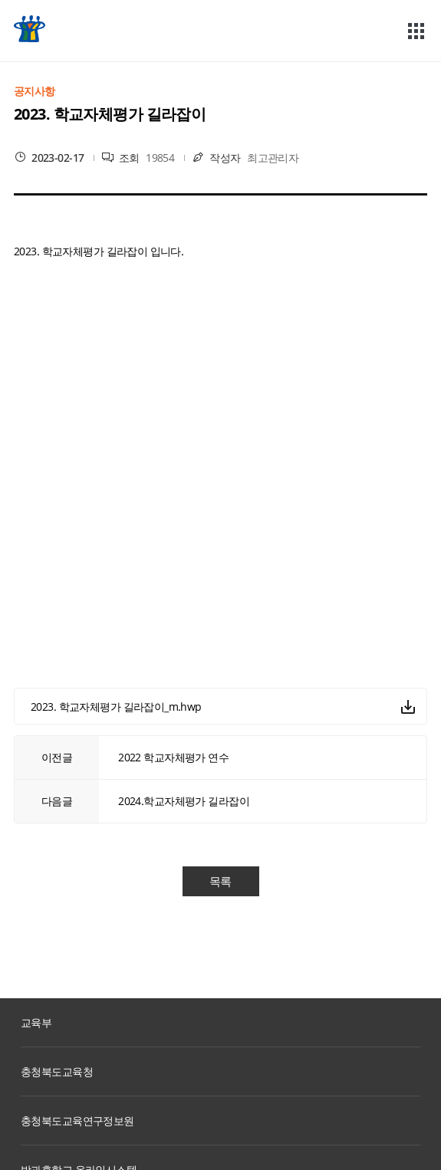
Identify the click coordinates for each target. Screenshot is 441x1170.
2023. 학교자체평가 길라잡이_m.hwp (116, 706)
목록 (220, 881)
